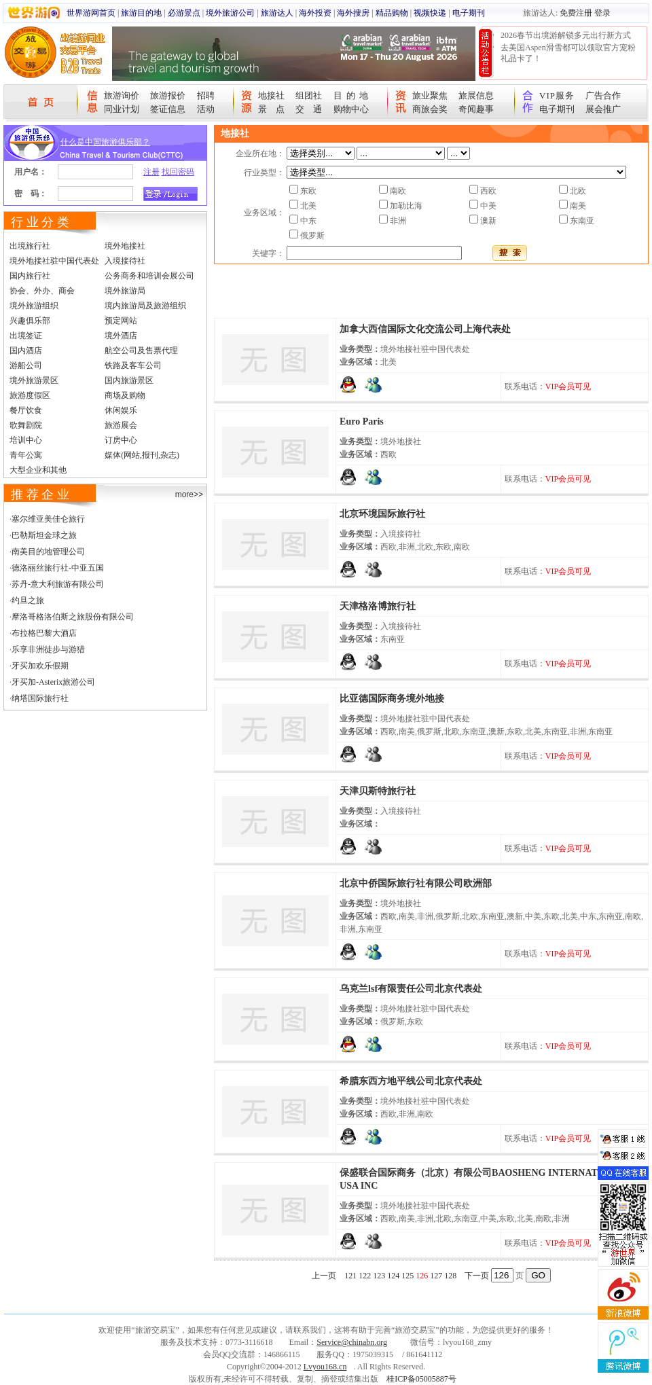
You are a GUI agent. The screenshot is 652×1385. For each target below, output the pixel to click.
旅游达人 (277, 13)
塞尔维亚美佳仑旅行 (48, 519)
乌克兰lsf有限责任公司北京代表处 (411, 989)
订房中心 (121, 440)
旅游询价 (121, 95)
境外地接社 (125, 246)
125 (407, 1275)
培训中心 (26, 440)
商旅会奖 (430, 109)
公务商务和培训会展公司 (149, 276)
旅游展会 (121, 425)
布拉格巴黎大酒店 (44, 633)
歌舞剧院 (26, 425)
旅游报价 (167, 95)
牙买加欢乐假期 (40, 665)
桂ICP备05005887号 (421, 1379)
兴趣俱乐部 (30, 320)
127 (436, 1275)
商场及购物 (125, 395)
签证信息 (167, 109)
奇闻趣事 (476, 109)
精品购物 (392, 13)
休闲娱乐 (121, 410)
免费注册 (576, 13)
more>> (189, 494)
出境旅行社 (30, 246)
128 (450, 1275)
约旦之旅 (28, 600)
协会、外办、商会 (42, 290)
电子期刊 (468, 13)
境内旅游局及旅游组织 (145, 305)
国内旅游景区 (129, 380)
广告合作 (603, 95)
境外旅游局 (125, 290)
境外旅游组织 (34, 305)
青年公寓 (26, 455)
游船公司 (26, 365)
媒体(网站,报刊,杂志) (142, 455)
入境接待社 (125, 261)
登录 (602, 13)
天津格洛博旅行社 (378, 606)
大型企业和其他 (38, 470)
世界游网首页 (91, 13)
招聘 (206, 95)
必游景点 (184, 13)
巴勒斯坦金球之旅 (44, 535)
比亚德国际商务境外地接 (392, 699)
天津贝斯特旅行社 (378, 791)
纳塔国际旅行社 (40, 698)
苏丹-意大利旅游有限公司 (58, 584)
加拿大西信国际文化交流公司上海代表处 (425, 329)
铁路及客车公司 (133, 365)
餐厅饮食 (26, 410)
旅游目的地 (141, 13)
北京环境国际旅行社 (382, 514)
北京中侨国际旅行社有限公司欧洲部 (416, 883)
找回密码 (178, 172)
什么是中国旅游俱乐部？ (105, 142)
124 (393, 1275)
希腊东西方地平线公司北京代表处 (411, 1081)
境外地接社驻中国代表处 (54, 261)
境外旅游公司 (230, 13)
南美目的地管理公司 (48, 551)
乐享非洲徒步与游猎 (48, 649)
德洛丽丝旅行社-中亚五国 (58, 568)
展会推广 (603, 109)
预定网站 (121, 320)
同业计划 (121, 109)
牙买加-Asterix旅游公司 (53, 682)
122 (365, 1275)
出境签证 (26, 335)
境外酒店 (121, 335)
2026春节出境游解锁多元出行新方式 (566, 35)
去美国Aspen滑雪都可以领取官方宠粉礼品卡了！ (568, 53)
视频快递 (430, 13)
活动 (206, 109)
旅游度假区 (30, 395)
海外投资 (315, 13)
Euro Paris (362, 421)
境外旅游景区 (34, 380)
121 (350, 1275)
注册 (151, 172)
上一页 (324, 1275)
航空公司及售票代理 (141, 350)
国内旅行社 (30, 276)
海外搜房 (353, 13)
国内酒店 (26, 350)
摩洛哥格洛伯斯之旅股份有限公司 (73, 617)
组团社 (308, 95)
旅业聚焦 (430, 95)
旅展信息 (476, 95)
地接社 (271, 95)
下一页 (477, 1275)
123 (379, 1275)
